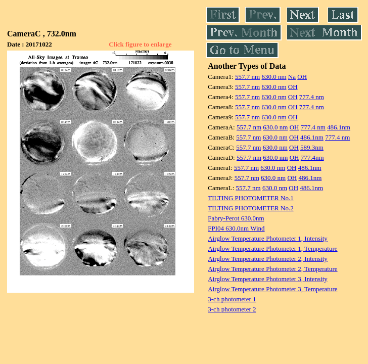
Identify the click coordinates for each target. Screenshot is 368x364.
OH (302, 76)
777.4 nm (311, 97)
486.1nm (338, 127)
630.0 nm (273, 76)
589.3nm (312, 147)
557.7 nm (247, 76)
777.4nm (312, 157)
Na (292, 76)
